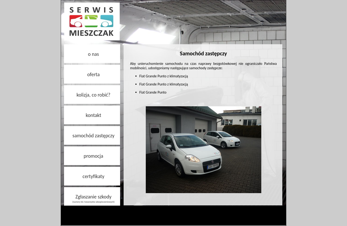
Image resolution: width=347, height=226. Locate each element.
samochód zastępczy (94, 135)
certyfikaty (93, 176)
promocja (93, 156)
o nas (93, 54)
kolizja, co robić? (93, 95)
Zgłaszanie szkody (93, 198)
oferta (93, 74)
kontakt (93, 115)
